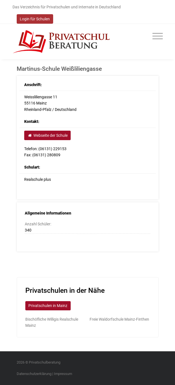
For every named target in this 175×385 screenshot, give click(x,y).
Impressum (63, 374)
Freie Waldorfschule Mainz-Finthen (119, 319)
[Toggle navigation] (156, 36)
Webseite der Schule (48, 135)
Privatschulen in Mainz (47, 305)
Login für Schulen (35, 19)
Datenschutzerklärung (34, 374)
